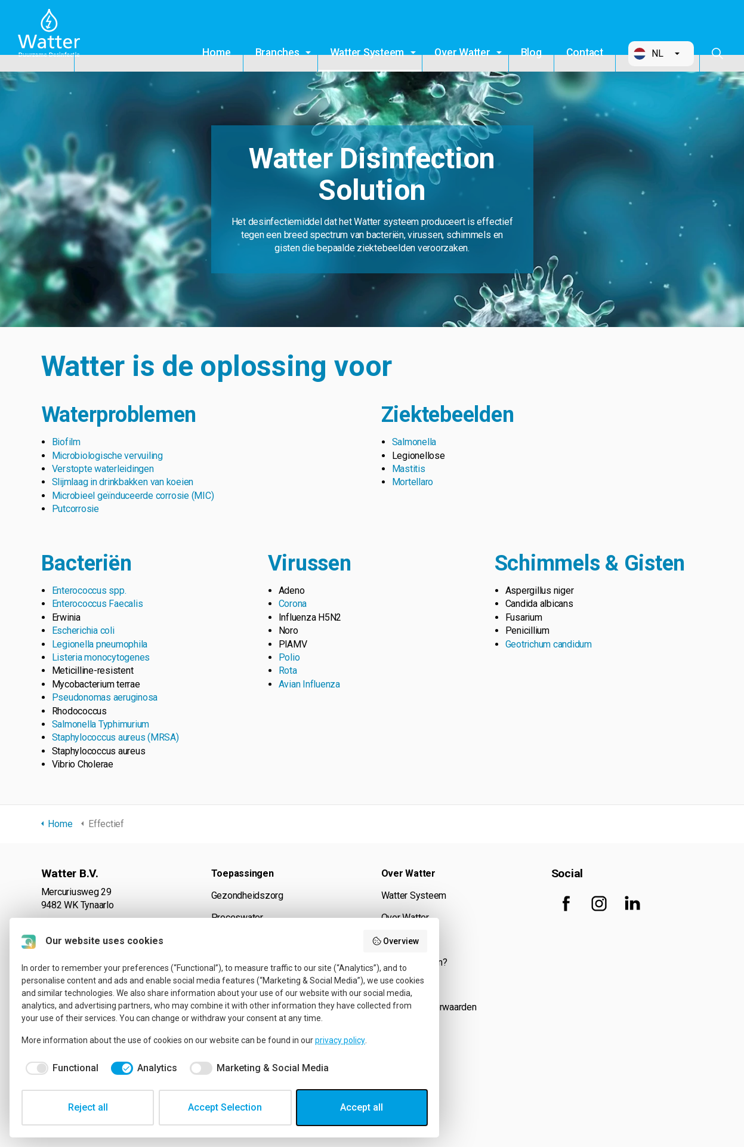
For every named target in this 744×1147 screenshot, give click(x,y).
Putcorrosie (75, 508)
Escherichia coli (83, 630)
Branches (277, 52)
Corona (293, 603)
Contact (584, 52)
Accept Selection (225, 1107)
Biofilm (66, 442)
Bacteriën (86, 563)
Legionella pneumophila (100, 644)
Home (216, 52)
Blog (531, 52)
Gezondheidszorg (247, 895)
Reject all (88, 1107)
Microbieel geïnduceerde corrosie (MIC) (133, 495)
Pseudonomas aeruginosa (105, 697)
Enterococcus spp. (89, 590)
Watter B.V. (52, 36)
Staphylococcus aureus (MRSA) (115, 737)
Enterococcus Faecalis (97, 603)
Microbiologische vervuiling (107, 455)
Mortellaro (413, 482)
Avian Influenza (309, 684)
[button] (661, 53)
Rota (288, 670)
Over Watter (462, 52)
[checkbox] (59, 1068)
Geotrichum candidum (548, 644)
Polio (289, 657)
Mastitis (408, 468)
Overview (395, 941)
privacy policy (340, 1040)
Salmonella (414, 442)
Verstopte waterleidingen (103, 468)
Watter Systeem (367, 52)
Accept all (361, 1107)
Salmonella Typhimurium (101, 724)
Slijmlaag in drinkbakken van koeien (123, 482)
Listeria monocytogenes (101, 657)
